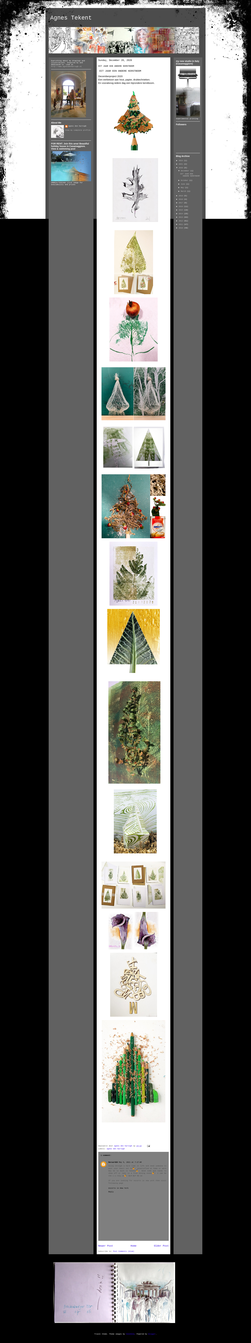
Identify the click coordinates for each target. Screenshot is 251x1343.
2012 (181, 221)
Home (134, 1245)
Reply (111, 1192)
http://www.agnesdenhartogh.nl (66, 67)
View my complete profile (77, 130)
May (183, 188)
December (185, 171)
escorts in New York (118, 1188)
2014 (181, 214)
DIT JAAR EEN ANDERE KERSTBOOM (190, 175)
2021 (181, 164)
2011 (181, 224)
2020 (181, 168)
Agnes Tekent (71, 18)
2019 (181, 196)
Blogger (152, 1334)
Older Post (161, 1245)
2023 (181, 161)
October (185, 180)
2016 (181, 206)
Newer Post (105, 1245)
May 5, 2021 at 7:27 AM (130, 1162)
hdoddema (130, 1334)
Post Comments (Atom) (123, 1251)
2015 (181, 210)
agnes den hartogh (116, 1149)
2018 (181, 199)
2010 (181, 228)
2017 (181, 203)
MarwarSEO (113, 1162)
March (184, 191)
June (183, 184)
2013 (181, 217)
